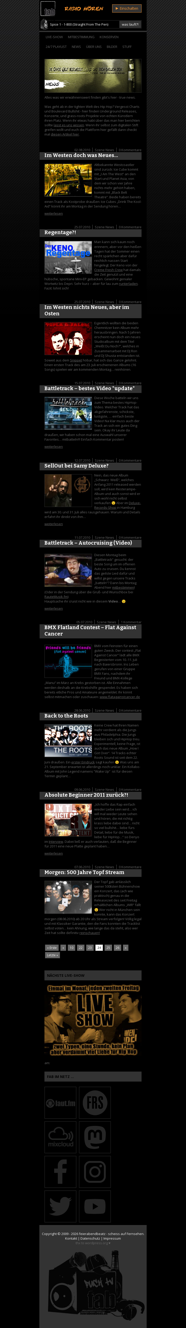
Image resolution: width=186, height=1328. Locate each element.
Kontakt (71, 1238)
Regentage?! (60, 232)
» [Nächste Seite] (125, 948)
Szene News (104, 150)
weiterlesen (53, 213)
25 (108, 948)
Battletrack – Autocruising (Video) (88, 543)
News (76, 46)
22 (81, 948)
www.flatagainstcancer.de (120, 696)
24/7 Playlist (56, 46)
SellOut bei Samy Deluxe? (76, 466)
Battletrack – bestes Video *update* (89, 388)
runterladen (128, 283)
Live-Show (54, 37)
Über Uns (94, 46)
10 (71, 948)
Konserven (109, 37)
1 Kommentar (131, 622)
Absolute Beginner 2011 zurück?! (86, 795)
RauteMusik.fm (56, 596)
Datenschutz (90, 1238)
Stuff (127, 46)
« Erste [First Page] (52, 948)
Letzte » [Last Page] (52, 955)
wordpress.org (96, 1243)
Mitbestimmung (81, 37)
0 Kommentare (130, 150)
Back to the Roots (66, 716)
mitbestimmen (123, 587)
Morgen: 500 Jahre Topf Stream (84, 872)
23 (90, 948)
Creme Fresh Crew (108, 269)
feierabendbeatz (92, 1233)
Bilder (112, 46)
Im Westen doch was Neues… (81, 155)
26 (117, 948)
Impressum (112, 1238)
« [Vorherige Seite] (63, 948)
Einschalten (127, 8)
